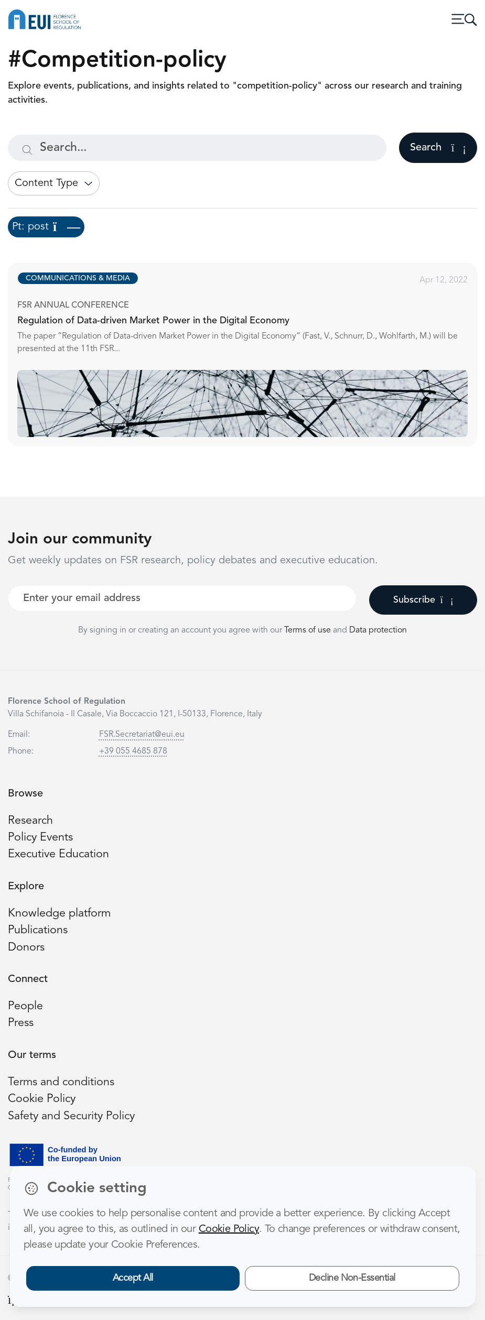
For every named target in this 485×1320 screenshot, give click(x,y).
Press (21, 1023)
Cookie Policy (42, 1099)
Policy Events (40, 837)
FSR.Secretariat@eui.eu (142, 734)
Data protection (378, 630)
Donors (26, 947)
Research (30, 820)
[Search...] (197, 148)
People (25, 1006)
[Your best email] (182, 598)
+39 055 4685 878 (133, 751)
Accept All (133, 1278)
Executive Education (58, 854)
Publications (38, 930)
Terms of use (308, 630)
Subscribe (423, 600)
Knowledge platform (59, 913)
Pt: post (46, 227)
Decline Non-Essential (352, 1278)
